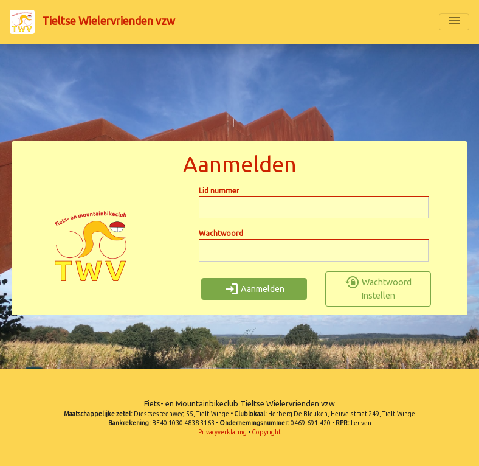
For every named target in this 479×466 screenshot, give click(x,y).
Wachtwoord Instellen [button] (378, 289)
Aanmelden (254, 289)
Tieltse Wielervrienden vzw (92, 22)
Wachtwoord (221, 233)
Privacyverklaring (222, 432)
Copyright (266, 432)
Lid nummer (219, 191)
